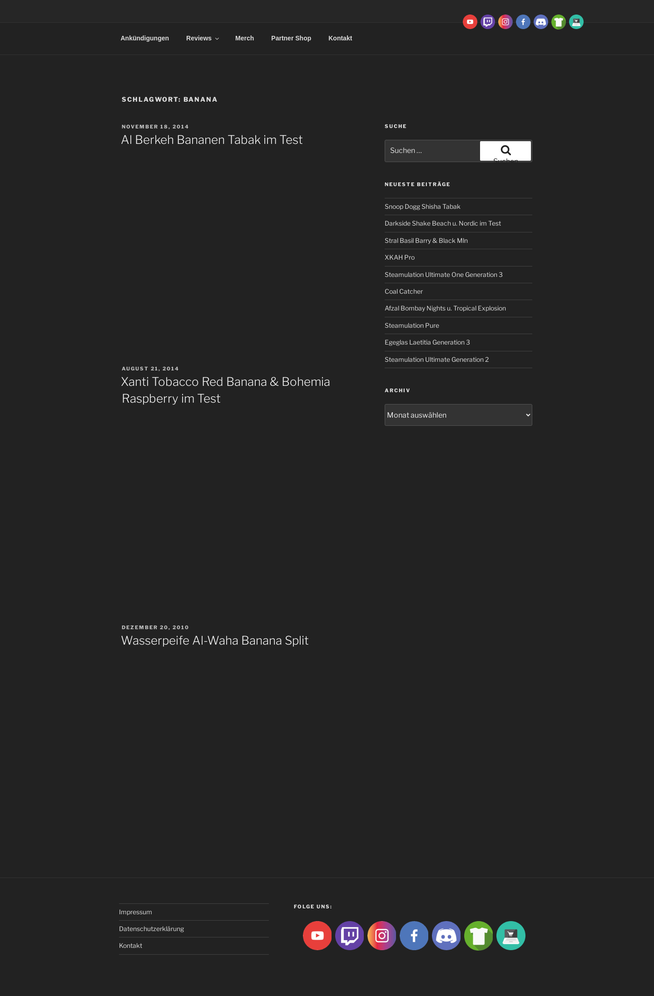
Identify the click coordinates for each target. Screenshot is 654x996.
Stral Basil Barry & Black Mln (426, 240)
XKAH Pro (400, 257)
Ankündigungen (145, 38)
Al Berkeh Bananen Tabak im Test (212, 140)
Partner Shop (291, 38)
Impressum (135, 912)
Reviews (203, 38)
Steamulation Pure (412, 325)
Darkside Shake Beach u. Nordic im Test (443, 223)
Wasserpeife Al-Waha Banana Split (215, 640)
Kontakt (340, 38)
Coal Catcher (404, 291)
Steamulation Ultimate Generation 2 (437, 359)
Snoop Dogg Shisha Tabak (423, 206)
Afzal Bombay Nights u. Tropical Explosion (445, 308)
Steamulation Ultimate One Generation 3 (444, 274)
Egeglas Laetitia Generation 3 (427, 342)
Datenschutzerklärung (151, 928)
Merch (244, 38)
